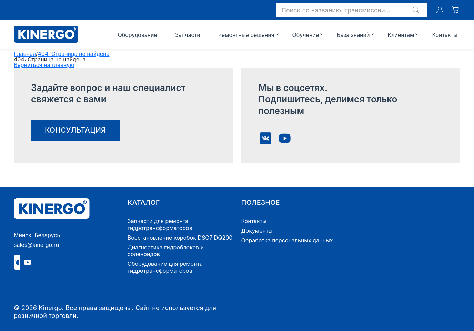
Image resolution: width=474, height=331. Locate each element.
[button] (351, 10)
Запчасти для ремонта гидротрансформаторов (160, 224)
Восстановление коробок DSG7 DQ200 (180, 237)
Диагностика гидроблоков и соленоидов (166, 251)
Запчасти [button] (187, 34)
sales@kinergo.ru (36, 244)
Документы (257, 230)
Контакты (444, 34)
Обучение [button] (305, 34)
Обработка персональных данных (287, 240)
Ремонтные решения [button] (246, 34)
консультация (75, 130)
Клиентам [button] (400, 34)
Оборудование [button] (137, 34)
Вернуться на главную (44, 64)
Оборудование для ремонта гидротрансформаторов (165, 267)
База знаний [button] (353, 34)
